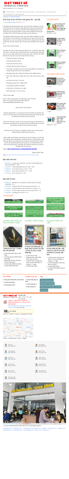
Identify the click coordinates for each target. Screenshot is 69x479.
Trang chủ (6, 16)
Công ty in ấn (44, 319)
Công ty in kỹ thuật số (46, 316)
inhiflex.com (46, 459)
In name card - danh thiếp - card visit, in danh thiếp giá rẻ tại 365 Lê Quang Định (55, 226)
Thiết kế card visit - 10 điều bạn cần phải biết (13, 243)
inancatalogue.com (28, 459)
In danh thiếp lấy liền (51, 12)
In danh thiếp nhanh (8, 14)
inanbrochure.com (17, 459)
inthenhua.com (27, 457)
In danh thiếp (57, 316)
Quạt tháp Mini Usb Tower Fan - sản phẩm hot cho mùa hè (61, 120)
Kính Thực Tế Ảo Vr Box (28, 155)
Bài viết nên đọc (15, 16)
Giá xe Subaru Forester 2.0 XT (20, 171)
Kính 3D (8, 155)
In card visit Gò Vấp (34, 211)
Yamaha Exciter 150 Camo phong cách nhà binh (24, 186)
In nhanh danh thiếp (9, 311)
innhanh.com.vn (17, 457)
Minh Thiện (12, 22)
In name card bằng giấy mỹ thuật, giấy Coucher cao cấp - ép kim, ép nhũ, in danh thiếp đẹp (34, 278)
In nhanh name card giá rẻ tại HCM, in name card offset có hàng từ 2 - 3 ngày (34, 291)
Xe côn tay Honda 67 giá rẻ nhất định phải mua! (61, 81)
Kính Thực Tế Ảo (16, 155)
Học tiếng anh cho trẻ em (18, 192)
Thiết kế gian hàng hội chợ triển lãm (61, 93)
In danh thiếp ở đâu (40, 12)
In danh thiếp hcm (30, 315)
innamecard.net (7, 459)
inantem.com (61, 457)
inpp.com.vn (38, 459)
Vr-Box (37, 155)
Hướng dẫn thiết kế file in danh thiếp (25, 12)
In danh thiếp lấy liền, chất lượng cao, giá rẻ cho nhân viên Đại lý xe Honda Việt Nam (34, 242)
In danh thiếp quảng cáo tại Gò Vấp (21, 166)
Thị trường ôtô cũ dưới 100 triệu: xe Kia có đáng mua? (61, 106)
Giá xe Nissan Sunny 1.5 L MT (20, 169)
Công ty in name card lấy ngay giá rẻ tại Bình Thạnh (34, 227)
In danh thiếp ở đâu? (32, 295)
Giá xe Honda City (17, 173)
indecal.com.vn (53, 457)
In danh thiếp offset (19, 14)
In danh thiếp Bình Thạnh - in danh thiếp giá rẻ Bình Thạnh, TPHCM (55, 209)
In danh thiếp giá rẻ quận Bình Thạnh (13, 227)
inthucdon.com (37, 457)
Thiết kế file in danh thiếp (47, 312)
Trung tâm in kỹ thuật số (9, 453)
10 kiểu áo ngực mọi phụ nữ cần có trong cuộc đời (25, 190)
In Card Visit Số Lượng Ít (13, 211)
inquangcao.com (7, 457)
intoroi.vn (44, 457)
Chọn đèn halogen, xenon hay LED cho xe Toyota (24, 188)
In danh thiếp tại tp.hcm (46, 309)
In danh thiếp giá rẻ (10, 12)
